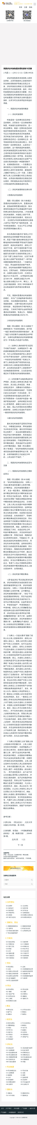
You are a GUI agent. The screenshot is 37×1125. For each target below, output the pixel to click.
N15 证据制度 (10, 1050)
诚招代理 (32, 1108)
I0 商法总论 (9, 1009)
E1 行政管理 (24, 942)
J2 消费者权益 (10, 1025)
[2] (24, 839)
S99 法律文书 (25, 1084)
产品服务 (4, 1112)
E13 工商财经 (25, 944)
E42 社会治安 (25, 951)
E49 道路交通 (10, 953)
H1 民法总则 (24, 989)
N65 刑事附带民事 (11, 1057)
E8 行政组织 (24, 958)
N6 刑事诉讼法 (25, 1055)
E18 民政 (8, 948)
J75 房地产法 (24, 1037)
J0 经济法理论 (10, 1023)
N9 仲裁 (23, 1061)
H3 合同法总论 (10, 996)
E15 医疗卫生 (10, 946)
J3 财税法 (23, 1025)
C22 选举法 (9, 928)
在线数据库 (12, 1112)
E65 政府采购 (25, 955)
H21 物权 (9, 991)
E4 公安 (8, 951)
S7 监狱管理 (24, 1077)
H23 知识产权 (10, 994)
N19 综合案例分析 (11, 1052)
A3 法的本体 (24, 908)
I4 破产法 (9, 1012)
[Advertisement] (18, 42)
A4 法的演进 (10, 910)
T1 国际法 (9, 1093)
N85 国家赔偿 (25, 1059)
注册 (25, 7)
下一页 (20, 845)
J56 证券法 (24, 1032)
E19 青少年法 (25, 948)
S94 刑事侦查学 (10, 1082)
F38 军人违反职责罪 (12, 980)
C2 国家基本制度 (26, 926)
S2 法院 (23, 1073)
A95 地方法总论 (11, 917)
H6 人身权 (9, 998)
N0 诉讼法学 (10, 1048)
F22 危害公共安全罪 (12, 971)
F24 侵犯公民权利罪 (12, 973)
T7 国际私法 (24, 1095)
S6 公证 (8, 1077)
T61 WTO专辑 (10, 1095)
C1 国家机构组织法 (12, 926)
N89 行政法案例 (11, 1061)
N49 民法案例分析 (11, 1055)
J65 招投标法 (24, 1034)
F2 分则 (8, 969)
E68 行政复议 (10, 958)
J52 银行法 (9, 1032)
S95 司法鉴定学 (25, 1082)
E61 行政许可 (25, 953)
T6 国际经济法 (25, 1093)
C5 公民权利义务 (26, 930)
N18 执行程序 (25, 1050)
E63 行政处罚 (10, 955)
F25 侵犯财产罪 (25, 973)
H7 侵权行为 (24, 998)
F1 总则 (23, 967)
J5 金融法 (23, 1030)
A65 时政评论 (10, 912)
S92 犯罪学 (24, 1080)
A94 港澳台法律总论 (27, 915)
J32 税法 (8, 1027)
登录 (20, 7)
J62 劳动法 (9, 1034)
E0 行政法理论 (10, 942)
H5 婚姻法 (24, 996)
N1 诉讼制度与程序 (26, 1048)
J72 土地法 (9, 1037)
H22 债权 (23, 991)
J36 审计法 (9, 1030)
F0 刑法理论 (9, 967)
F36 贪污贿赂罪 (10, 978)
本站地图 (16, 1108)
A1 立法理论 (24, 906)
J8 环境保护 (9, 1039)
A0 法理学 (9, 906)
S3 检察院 (9, 1075)
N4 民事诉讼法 (25, 1052)
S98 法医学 (9, 1084)
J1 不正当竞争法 (25, 1023)
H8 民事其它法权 (11, 1001)
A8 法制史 (9, 915)
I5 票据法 (23, 1012)
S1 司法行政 (24, 1070)
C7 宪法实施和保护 (12, 933)
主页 (2, 1108)
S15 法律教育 (10, 1073)
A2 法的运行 (10, 908)
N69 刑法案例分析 (26, 1057)
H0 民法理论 (10, 989)
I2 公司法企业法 (25, 1009)
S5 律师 (23, 1075)
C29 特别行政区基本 (12, 930)
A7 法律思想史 (25, 912)
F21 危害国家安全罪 (27, 969)
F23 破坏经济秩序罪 (27, 971)
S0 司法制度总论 (11, 1070)
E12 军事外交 (10, 944)
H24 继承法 (24, 994)
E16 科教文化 (25, 946)
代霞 (6, 73)
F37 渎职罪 (24, 978)
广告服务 (24, 1108)
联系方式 (21, 1112)
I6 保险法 (9, 1014)
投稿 (30, 7)
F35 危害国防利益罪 (27, 976)
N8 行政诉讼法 (10, 1059)
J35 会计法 (24, 1027)
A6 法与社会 (24, 910)
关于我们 (9, 1108)
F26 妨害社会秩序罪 (12, 976)
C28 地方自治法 (25, 928)
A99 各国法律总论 (26, 917)
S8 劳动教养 (9, 1080)
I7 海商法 (23, 1014)
